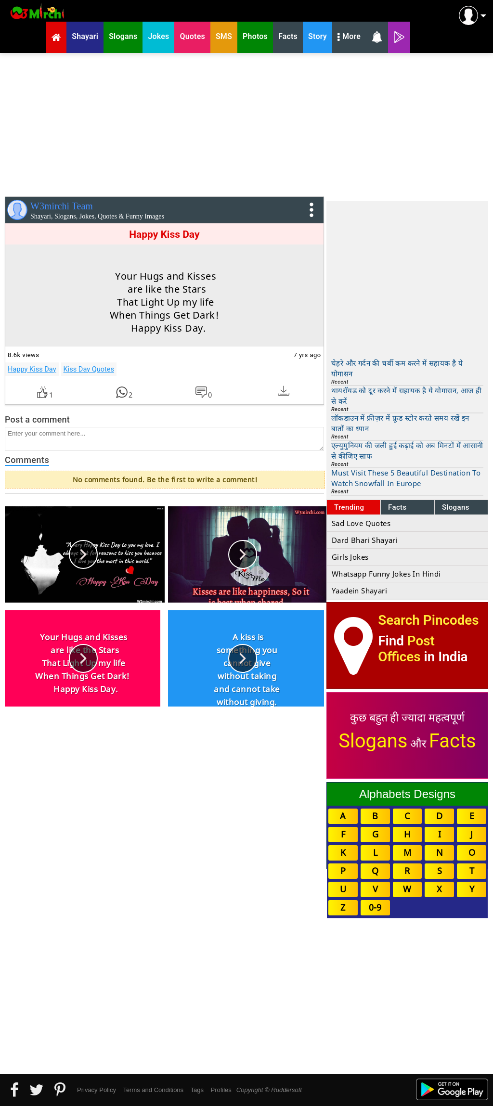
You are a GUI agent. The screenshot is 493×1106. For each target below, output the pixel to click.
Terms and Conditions (153, 1089)
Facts (397, 507)
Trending (349, 507)
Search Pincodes (428, 620)
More (349, 37)
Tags (197, 1089)
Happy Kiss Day (32, 369)
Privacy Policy (96, 1089)
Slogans (455, 507)
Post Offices (406, 649)
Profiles (220, 1089)
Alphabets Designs (407, 793)
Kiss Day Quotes (89, 369)
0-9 (375, 907)
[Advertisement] (246, 122)
